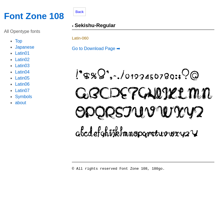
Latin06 (22, 84)
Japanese (24, 47)
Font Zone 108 (34, 16)
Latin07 (22, 90)
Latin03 (22, 65)
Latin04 (22, 72)
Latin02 (22, 59)
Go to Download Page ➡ (96, 48)
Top (18, 41)
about (20, 102)
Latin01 (22, 53)
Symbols (23, 96)
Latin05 (22, 78)
